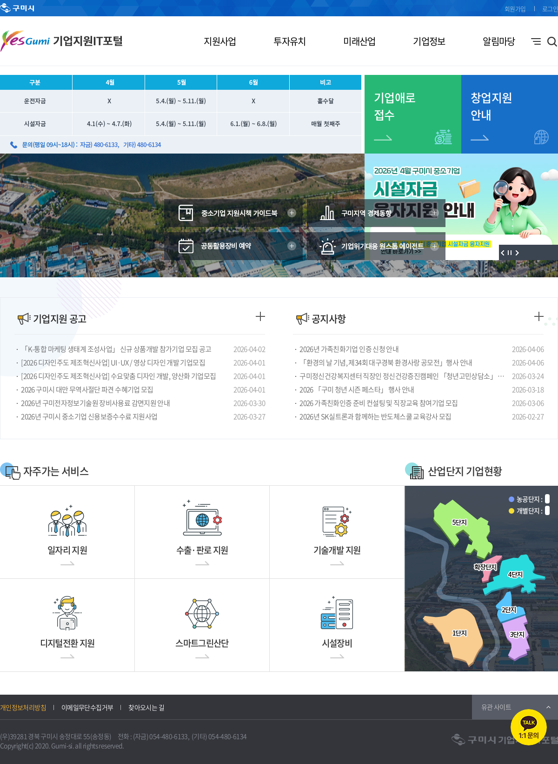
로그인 (550, 8)
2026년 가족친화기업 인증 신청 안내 (349, 349)
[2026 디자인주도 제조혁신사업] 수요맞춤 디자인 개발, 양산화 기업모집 (118, 376)
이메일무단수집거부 (87, 707)
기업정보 (429, 41)
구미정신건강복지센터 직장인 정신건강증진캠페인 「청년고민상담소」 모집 (404, 376)
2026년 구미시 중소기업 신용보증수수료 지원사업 (89, 416)
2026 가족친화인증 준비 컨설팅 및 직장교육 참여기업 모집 (378, 403)
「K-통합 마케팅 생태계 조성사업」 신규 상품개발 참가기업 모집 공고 (116, 349)
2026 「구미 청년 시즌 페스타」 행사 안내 (356, 389)
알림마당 (499, 41)
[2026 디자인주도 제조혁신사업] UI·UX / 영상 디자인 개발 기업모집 (113, 362)
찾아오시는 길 (146, 707)
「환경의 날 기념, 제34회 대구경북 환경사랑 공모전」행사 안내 (385, 362)
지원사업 (220, 41)
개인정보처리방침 (23, 707)
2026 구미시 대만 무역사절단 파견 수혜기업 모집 (87, 389)
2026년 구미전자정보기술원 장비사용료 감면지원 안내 (95, 403)
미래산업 (359, 41)
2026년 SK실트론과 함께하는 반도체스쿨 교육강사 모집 (375, 416)
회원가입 (515, 8)
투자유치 (289, 41)
